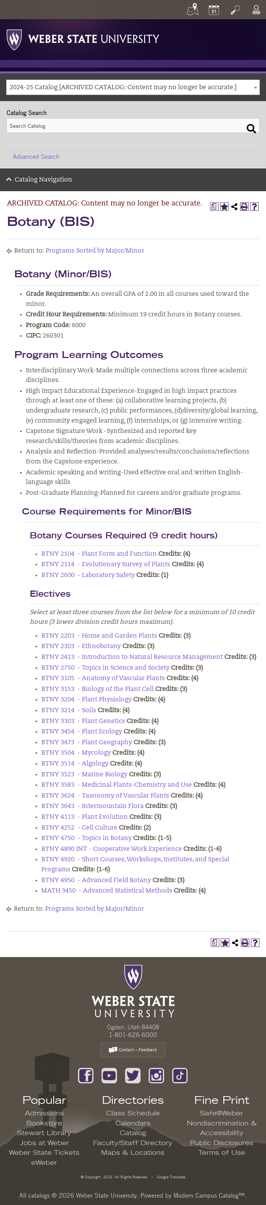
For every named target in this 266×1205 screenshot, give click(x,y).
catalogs (39, 1195)
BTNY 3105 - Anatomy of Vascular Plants (103, 678)
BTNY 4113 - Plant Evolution (84, 817)
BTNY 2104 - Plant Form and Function (99, 554)
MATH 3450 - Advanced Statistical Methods (106, 891)
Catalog (133, 1133)
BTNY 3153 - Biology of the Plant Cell (97, 689)
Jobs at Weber (44, 1143)
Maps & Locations (132, 1153)
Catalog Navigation (43, 180)
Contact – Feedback (132, 1050)
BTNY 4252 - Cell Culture (79, 828)
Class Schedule (133, 1113)
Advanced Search (36, 156)
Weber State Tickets (44, 1153)
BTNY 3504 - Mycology (76, 753)
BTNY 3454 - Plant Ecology (81, 732)
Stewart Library (44, 1133)
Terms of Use (221, 1153)
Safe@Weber (221, 1113)
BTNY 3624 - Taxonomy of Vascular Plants (105, 796)
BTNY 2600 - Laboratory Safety (88, 575)
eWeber (44, 1163)
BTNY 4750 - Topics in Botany (86, 838)
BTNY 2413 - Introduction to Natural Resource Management (132, 657)
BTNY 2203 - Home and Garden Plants (99, 636)
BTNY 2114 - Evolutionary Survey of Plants (105, 565)
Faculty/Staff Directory (133, 1143)
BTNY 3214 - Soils (68, 711)
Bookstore (44, 1123)
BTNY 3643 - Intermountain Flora (92, 806)
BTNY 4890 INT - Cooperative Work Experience (111, 849)
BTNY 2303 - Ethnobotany (81, 646)
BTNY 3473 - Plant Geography (86, 743)
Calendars (133, 1123)
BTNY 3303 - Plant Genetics (83, 721)
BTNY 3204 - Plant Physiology (86, 700)
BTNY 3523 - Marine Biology (84, 775)
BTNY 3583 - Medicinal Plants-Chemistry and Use (116, 785)
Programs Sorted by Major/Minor (95, 251)
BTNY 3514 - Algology (74, 764)
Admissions (44, 1113)
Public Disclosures (221, 1143)
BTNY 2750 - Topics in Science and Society (105, 668)
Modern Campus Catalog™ (209, 1195)
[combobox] (133, 87)
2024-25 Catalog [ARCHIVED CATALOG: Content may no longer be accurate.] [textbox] (123, 88)
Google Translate (170, 1176)
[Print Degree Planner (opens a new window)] (214, 206)
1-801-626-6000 (133, 1035)
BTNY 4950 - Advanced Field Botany (96, 880)
